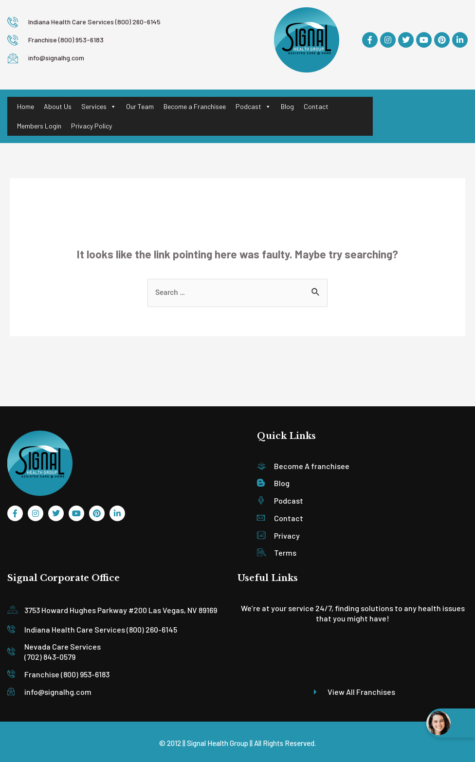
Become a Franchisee (195, 106)
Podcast (253, 106)
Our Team (140, 106)
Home (25, 106)
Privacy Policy (91, 126)
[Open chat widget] (450, 723)
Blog (287, 106)
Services (98, 106)
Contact (316, 106)
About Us (58, 106)
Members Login (39, 126)
